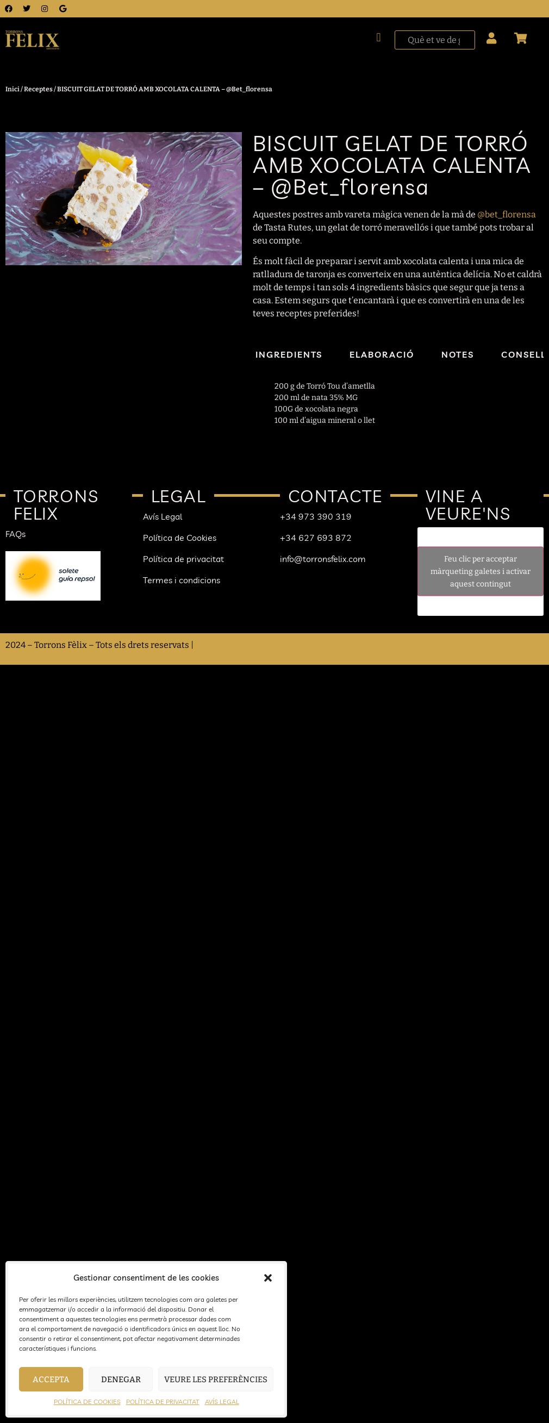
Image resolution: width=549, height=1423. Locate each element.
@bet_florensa (506, 214)
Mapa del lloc (221, 645)
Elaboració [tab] (382, 354)
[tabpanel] (393, 403)
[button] (268, 1277)
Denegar (121, 1379)
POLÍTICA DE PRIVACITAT (162, 1401)
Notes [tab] (457, 354)
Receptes (38, 89)
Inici (12, 89)
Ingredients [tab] (288, 354)
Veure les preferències (215, 1379)
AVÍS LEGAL (222, 1401)
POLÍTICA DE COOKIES (87, 1401)
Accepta (51, 1379)
